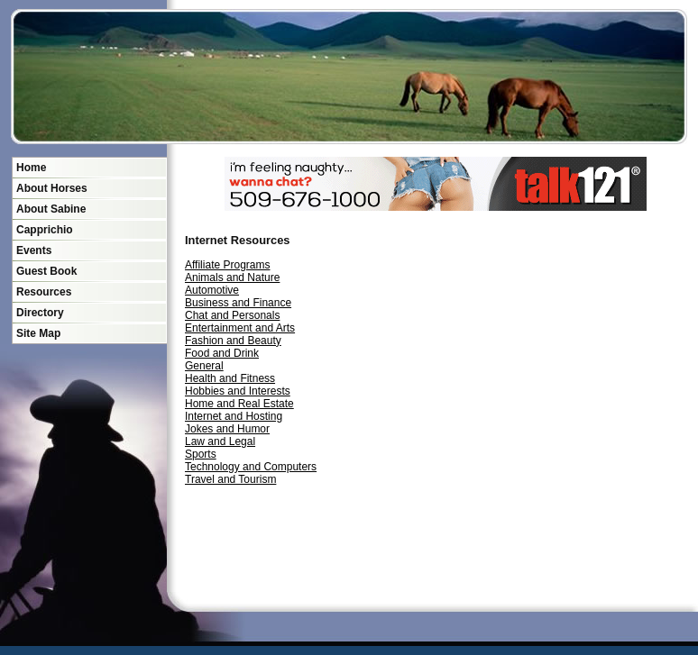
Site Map (38, 333)
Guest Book (46, 271)
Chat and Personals (232, 315)
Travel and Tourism (230, 479)
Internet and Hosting (233, 416)
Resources (43, 292)
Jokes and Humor (227, 429)
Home (31, 167)
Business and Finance (238, 302)
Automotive (212, 290)
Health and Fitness (230, 378)
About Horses (51, 188)
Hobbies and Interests (237, 391)
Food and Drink (222, 353)
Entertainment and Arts (240, 328)
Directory (40, 312)
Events (33, 250)
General (204, 365)
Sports (200, 454)
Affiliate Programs (227, 265)
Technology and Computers (251, 466)
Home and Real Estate (239, 403)
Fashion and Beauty (233, 340)
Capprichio (44, 229)
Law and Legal (220, 441)
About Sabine (51, 209)
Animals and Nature (232, 277)
